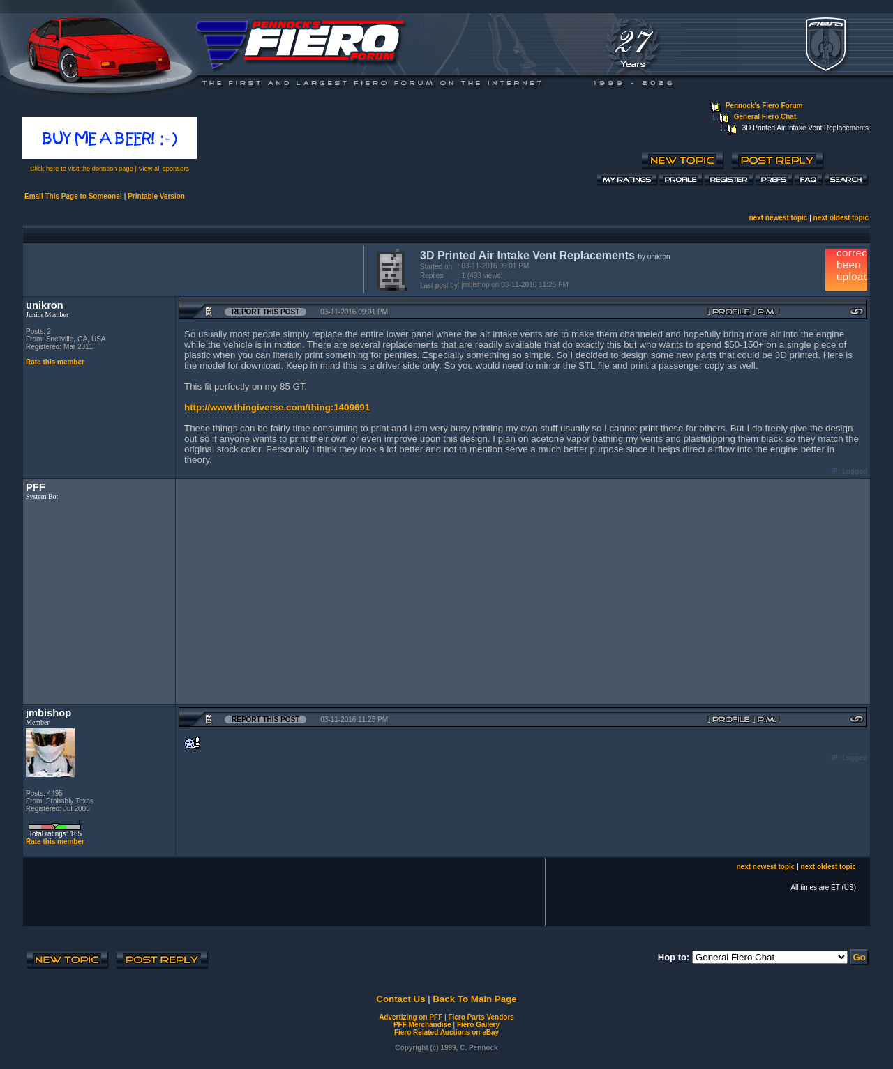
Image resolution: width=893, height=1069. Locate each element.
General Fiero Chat (765, 117)
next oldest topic (841, 218)
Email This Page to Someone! (73, 196)
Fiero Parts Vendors (480, 1017)
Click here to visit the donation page (81, 168)
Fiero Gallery (478, 1025)
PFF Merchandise (422, 1025)
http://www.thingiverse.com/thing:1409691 (277, 407)
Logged (854, 471)
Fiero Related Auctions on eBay (446, 1032)
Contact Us (400, 999)
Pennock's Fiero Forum (764, 105)
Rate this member (55, 362)
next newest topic (778, 218)
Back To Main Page (474, 999)
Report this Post (265, 312)
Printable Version (156, 196)
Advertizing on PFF (410, 1017)
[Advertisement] (190, 268)
